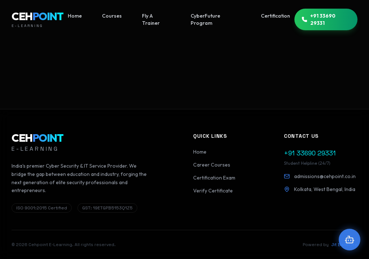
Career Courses (211, 165)
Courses (112, 16)
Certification (275, 16)
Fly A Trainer (151, 19)
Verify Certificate (213, 190)
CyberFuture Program (205, 19)
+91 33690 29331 (318, 19)
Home (75, 16)
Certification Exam (214, 177)
